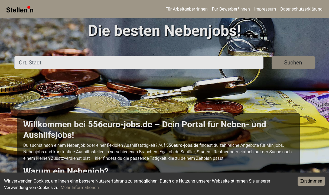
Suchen (293, 62)
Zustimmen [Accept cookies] (311, 181)
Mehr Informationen (80, 187)
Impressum (265, 9)
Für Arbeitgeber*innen (186, 9)
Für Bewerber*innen (231, 9)
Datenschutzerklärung (301, 9)
